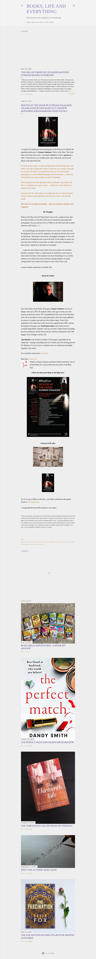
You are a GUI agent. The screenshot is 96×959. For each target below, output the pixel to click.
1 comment (27, 651)
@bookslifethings (33, 502)
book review (39, 542)
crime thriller (45, 542)
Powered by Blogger (48, 953)
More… (52, 22)
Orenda (26, 544)
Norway (23, 544)
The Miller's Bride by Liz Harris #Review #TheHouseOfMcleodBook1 (45, 74)
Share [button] (22, 94)
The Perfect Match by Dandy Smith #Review (47, 742)
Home (28, 22)
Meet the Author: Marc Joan (39, 869)
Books (41, 22)
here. (38, 226)
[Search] (74, 5)
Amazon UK (32, 359)
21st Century (27, 542)
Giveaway (57, 542)
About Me (34, 22)
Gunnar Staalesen (64, 542)
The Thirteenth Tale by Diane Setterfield (46, 825)
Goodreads (44, 353)
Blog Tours (33, 542)
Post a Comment (28, 94)
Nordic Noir (71, 542)
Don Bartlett (52, 542)
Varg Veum (31, 544)
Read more (71, 94)
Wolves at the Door (38, 544)
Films (46, 22)
